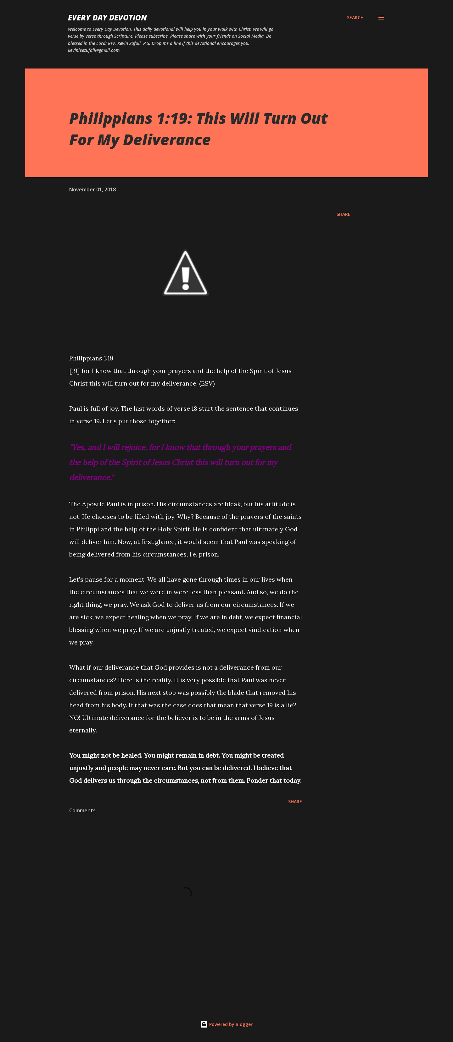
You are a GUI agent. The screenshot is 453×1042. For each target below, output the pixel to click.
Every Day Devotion (107, 17)
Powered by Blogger (226, 1024)
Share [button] (343, 214)
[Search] (355, 17)
